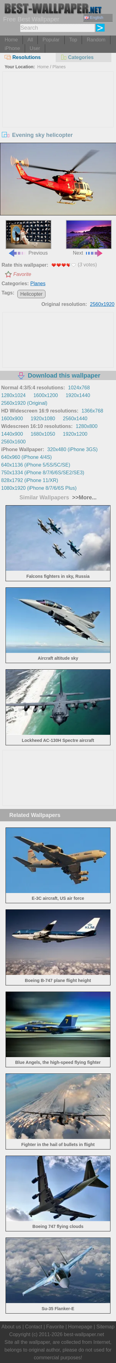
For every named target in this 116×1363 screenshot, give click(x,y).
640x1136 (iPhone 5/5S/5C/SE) (35, 465)
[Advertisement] (58, 118)
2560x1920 (102, 304)
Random (96, 39)
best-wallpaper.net (84, 1334)
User (35, 48)
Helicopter (31, 294)
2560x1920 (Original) (24, 403)
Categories (77, 57)
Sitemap (105, 1326)
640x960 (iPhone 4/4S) (26, 457)
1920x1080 (43, 418)
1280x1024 (13, 395)
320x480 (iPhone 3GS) (72, 449)
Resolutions (23, 57)
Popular (50, 39)
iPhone (12, 48)
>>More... (84, 497)
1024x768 (79, 387)
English (93, 17)
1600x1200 (45, 395)
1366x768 (92, 410)
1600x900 (12, 418)
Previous (28, 238)
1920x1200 (75, 434)
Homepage (80, 1326)
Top (73, 39)
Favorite (22, 274)
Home (11, 39)
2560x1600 (13, 441)
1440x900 (12, 434)
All (30, 39)
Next (89, 238)
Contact (33, 1326)
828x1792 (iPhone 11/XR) (29, 480)
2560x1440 (75, 418)
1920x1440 (78, 395)
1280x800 (86, 426)
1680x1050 (43, 434)
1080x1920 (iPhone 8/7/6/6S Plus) (39, 488)
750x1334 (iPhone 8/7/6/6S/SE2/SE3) (42, 472)
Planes (59, 66)
